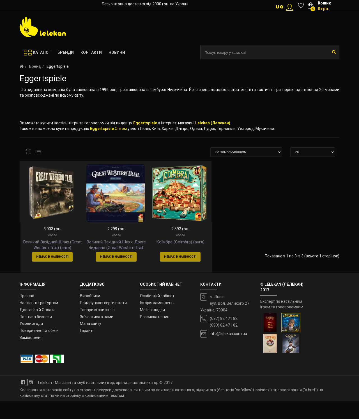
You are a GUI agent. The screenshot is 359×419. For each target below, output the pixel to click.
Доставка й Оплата (38, 327)
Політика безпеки (36, 334)
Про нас (27, 313)
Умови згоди (31, 341)
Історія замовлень (157, 320)
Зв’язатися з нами (96, 334)
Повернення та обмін (39, 348)
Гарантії (87, 348)
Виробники (90, 313)
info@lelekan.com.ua (228, 351)
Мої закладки (152, 327)
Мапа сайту (90, 341)
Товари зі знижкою (97, 327)
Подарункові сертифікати (103, 320)
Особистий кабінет (157, 313)
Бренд (35, 66)
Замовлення (31, 355)
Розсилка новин (154, 334)
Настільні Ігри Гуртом (39, 320)
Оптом (121, 128)
